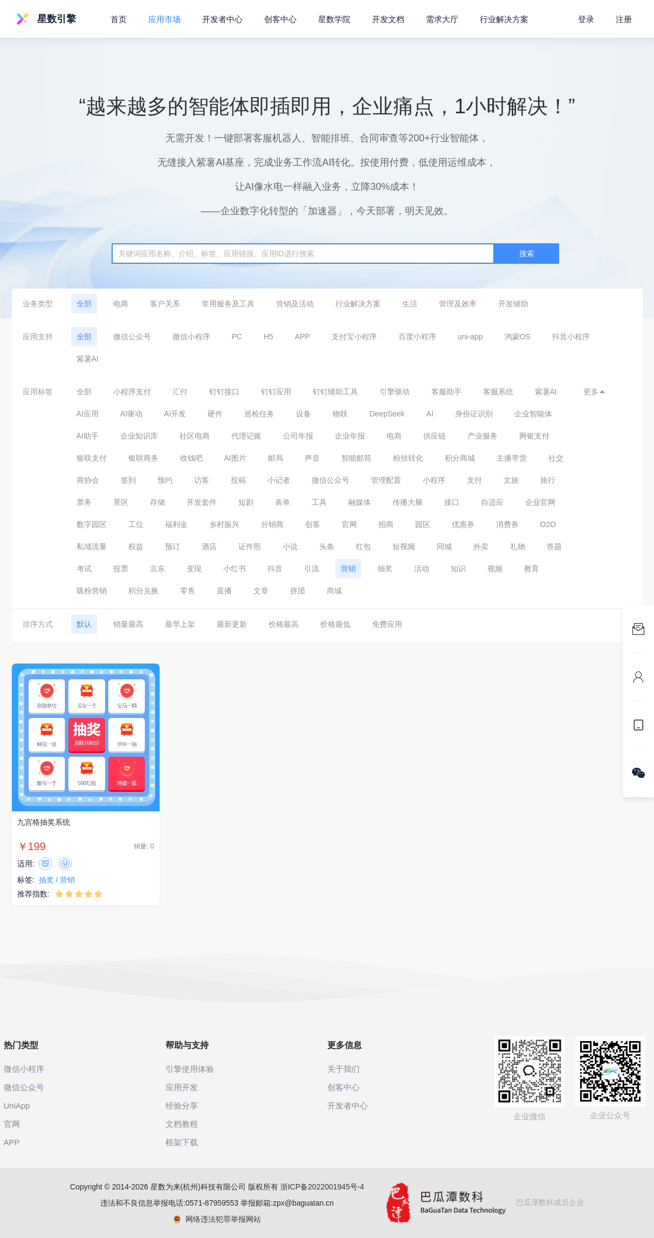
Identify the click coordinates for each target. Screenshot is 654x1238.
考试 (84, 568)
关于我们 (343, 1068)
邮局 (275, 458)
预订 (172, 546)
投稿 (238, 480)
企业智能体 (533, 413)
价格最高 (284, 624)
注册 (624, 19)
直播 (224, 590)
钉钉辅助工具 (335, 391)
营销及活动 (295, 303)
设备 (303, 413)
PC (237, 336)
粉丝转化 (408, 458)
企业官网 (540, 502)
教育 (531, 568)
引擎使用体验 (190, 1068)
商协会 (88, 480)
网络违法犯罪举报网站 (217, 1219)
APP (302, 336)
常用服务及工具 (228, 303)
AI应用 (88, 413)
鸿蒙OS (518, 336)
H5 (268, 336)
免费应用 (387, 624)
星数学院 (334, 19)
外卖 (480, 546)
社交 (555, 458)
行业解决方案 (358, 303)
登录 (586, 19)
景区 (120, 502)
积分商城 (460, 458)
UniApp (17, 1105)
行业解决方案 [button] (504, 19)
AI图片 (235, 458)
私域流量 (92, 546)
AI (429, 413)
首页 (119, 19)
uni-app (470, 336)
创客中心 (280, 19)
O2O (548, 524)
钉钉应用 (276, 391)
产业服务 (482, 436)
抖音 (275, 568)
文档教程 (182, 1123)
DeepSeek (386, 413)
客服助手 (446, 391)
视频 (494, 568)
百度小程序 (417, 336)
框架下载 (182, 1142)
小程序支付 (132, 391)
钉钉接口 (224, 391)
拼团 (297, 590)
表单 (282, 502)
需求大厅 (442, 19)
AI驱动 (131, 413)
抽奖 (385, 568)
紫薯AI (88, 358)
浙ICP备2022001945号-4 (322, 1186)
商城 (334, 590)
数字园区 (92, 524)
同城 (444, 546)
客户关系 (165, 303)
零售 (187, 590)
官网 (349, 524)
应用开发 (182, 1087)
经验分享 (182, 1105)
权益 (135, 546)
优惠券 (463, 524)
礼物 (517, 546)
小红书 (234, 568)
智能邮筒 (356, 458)
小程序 (434, 480)
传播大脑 (408, 502)
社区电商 (195, 436)
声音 (312, 458)
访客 (201, 480)
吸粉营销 (92, 590)
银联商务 (143, 458)
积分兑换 (143, 590)
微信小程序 (191, 336)
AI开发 (175, 413)
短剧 (245, 502)
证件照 (249, 546)
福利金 (176, 524)
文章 (261, 590)
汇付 (180, 391)
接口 (451, 502)
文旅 (511, 480)
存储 (157, 502)
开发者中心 (222, 19)
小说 (290, 546)
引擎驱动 (395, 391)
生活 (409, 303)
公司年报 (298, 436)
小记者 (278, 480)
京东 (157, 568)
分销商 (272, 524)
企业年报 (350, 436)
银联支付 (92, 458)
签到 (128, 480)
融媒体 (359, 502)
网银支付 (534, 436)
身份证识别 (474, 413)
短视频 (404, 546)
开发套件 (202, 502)
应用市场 (164, 19)
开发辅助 (513, 303)
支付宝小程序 (354, 336)
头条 (326, 546)
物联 (340, 413)
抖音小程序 (571, 336)
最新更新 (232, 624)
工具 (319, 502)
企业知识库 (139, 436)
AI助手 (88, 436)
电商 (120, 303)
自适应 (492, 502)
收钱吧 (191, 458)
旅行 (547, 480)
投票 (120, 568)
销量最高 (128, 624)
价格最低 (335, 624)
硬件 (215, 413)
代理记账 (246, 436)
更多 (594, 391)
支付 (474, 480)
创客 (312, 524)
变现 (194, 568)
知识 (458, 568)
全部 (84, 303)
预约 (165, 480)
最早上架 (180, 624)
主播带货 (512, 458)
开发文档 (388, 19)
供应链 (434, 436)
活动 (421, 568)
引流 (311, 568)
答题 (554, 546)
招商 (386, 524)
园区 (422, 524)
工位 (135, 524)
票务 (84, 502)
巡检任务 (259, 413)
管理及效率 (458, 303)
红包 (363, 546)
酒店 (209, 546)
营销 (348, 568)
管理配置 (386, 480)
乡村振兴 (224, 524)
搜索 (526, 253)
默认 (84, 624)
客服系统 (498, 391)
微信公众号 (132, 336)
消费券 (507, 524)
